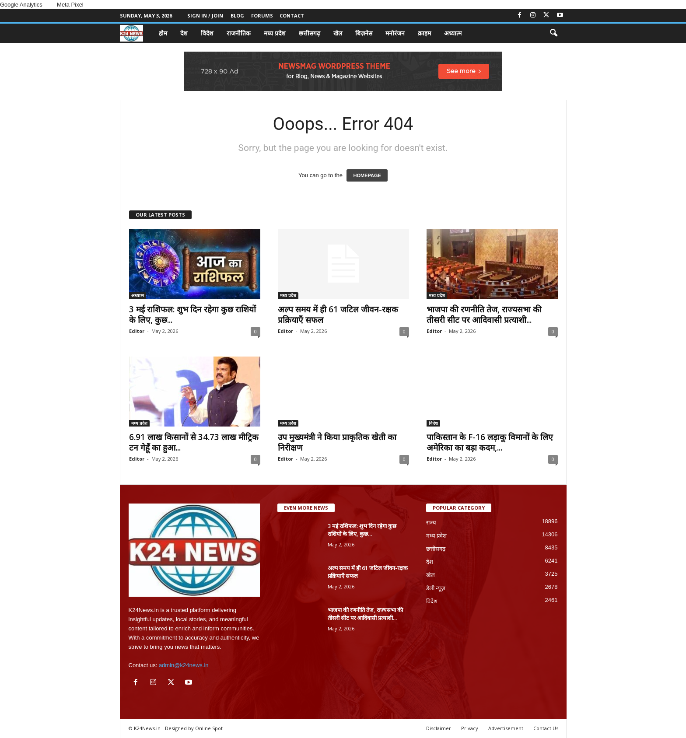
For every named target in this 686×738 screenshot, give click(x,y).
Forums (262, 15)
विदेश (207, 33)
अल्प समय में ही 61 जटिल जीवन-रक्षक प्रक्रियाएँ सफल (338, 314)
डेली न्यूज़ (436, 588)
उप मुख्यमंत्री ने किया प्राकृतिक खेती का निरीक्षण (337, 442)
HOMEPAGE (367, 175)
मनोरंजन (395, 33)
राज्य (431, 522)
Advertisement (505, 728)
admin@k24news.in (184, 665)
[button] (553, 33)
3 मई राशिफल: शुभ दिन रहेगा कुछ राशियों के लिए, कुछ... (192, 314)
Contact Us (545, 728)
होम (163, 33)
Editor (136, 331)
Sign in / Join (205, 15)
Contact (292, 15)
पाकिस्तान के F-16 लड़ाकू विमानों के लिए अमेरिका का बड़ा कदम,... (490, 442)
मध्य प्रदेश (275, 33)
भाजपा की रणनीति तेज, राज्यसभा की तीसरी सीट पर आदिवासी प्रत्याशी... (484, 314)
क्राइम (424, 33)
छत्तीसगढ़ (309, 33)
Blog (237, 15)
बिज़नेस (363, 33)
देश (184, 33)
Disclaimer (438, 728)
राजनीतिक (239, 33)
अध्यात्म (453, 33)
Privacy (469, 728)
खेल (337, 33)
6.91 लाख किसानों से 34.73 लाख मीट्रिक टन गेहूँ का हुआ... (194, 442)
